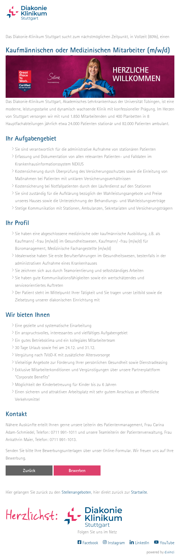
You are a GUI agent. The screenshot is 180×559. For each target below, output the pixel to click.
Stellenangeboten (76, 492)
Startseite (139, 492)
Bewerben (77, 470)
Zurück (29, 470)
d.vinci (169, 552)
